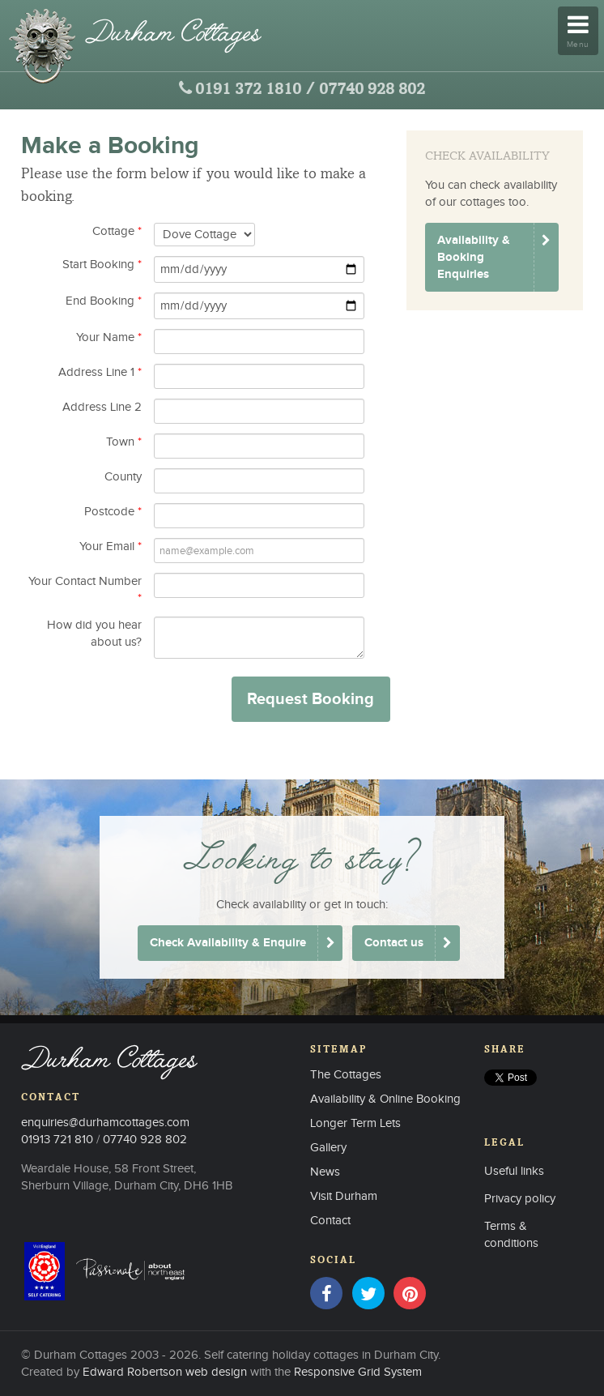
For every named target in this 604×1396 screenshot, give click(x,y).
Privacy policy (519, 1199)
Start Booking (102, 264)
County (123, 477)
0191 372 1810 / (255, 90)
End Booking (104, 301)
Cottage (117, 231)
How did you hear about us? (94, 633)
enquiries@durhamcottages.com (105, 1122)
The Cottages (345, 1075)
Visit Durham (343, 1196)
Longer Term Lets (355, 1123)
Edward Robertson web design (165, 1372)
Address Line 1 (100, 372)
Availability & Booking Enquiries (473, 257)
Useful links (514, 1171)
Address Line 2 (102, 407)
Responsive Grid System (358, 1372)
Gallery (328, 1148)
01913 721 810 (57, 1139)
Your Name (109, 337)
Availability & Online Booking (385, 1099)
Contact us (393, 942)
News (325, 1172)
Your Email (110, 546)
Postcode (113, 512)
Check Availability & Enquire (228, 942)
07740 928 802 (372, 90)
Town (124, 442)
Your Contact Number (85, 589)
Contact (330, 1220)
